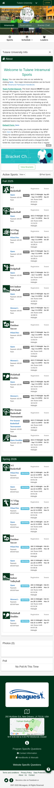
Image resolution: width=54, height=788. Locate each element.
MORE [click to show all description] (49, 145)
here (17, 125)
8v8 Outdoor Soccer (14, 325)
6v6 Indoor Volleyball (15, 578)
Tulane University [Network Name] (24, 3)
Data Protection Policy (42, 773)
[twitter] (6, 780)
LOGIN (47, 3)
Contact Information (28, 753)
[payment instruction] (16, 198)
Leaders (44, 40)
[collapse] (49, 52)
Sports (10, 40)
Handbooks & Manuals (28, 757)
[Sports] (10, 38)
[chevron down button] (36, 3)
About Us (23, 775)
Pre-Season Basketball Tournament (16, 413)
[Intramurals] (9, 25)
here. (11, 82)
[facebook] (11, 780)
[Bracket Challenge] (45, 25)
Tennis (13, 436)
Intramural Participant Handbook (21, 85)
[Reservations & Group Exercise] (27, 25)
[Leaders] (44, 38)
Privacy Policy (26, 773)
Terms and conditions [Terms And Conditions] (11, 773)
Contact (32, 775)
